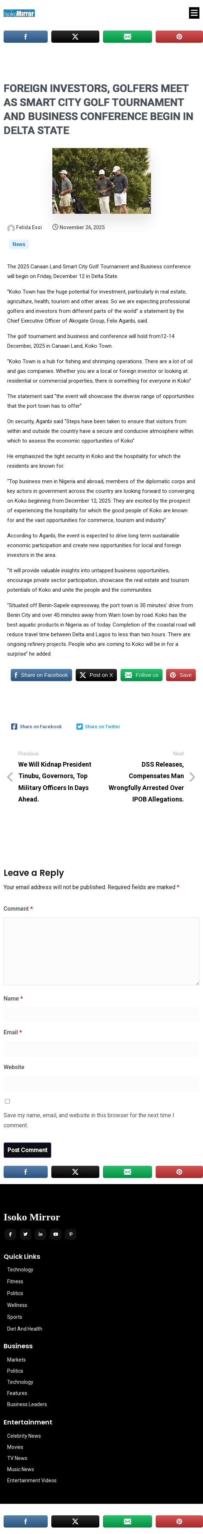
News (19, 244)
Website (14, 1067)
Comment (18, 908)
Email (13, 1032)
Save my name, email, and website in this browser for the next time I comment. (89, 1120)
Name (13, 998)
